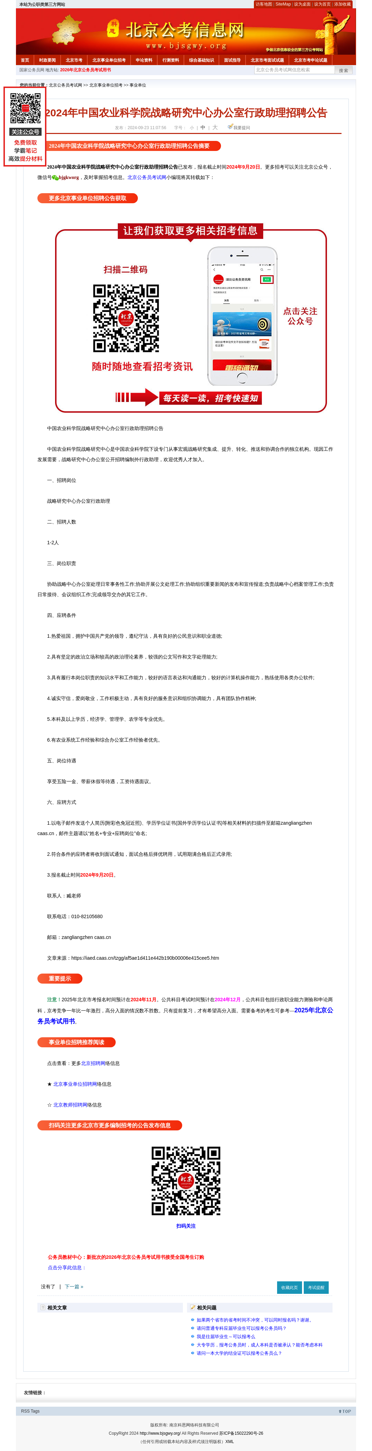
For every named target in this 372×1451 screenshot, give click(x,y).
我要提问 (241, 127)
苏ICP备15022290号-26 (241, 1433)
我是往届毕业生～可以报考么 (226, 1336)
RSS (25, 1411)
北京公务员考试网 (65, 85)
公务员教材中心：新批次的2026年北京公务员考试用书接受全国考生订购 (126, 1257)
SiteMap (283, 4)
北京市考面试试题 (267, 60)
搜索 (344, 70)
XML (229, 1441)
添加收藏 (342, 4)
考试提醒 (316, 1287)
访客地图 (264, 4)
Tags (35, 1411)
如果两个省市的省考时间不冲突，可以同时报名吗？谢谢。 (255, 1320)
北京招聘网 (93, 1063)
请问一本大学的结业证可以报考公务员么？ (239, 1353)
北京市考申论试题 (310, 60)
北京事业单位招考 (109, 60)
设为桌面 (302, 4)
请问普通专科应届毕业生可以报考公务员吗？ (242, 1328)
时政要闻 (47, 60)
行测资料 (170, 60)
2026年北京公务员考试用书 (85, 70)
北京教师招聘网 (70, 1105)
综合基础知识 (201, 60)
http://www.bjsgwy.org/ (160, 1433)
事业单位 (138, 85)
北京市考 (74, 60)
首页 (25, 60)
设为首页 (322, 4)
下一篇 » (74, 1286)
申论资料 (144, 60)
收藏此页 (289, 1287)
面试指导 (232, 60)
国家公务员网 (31, 70)
